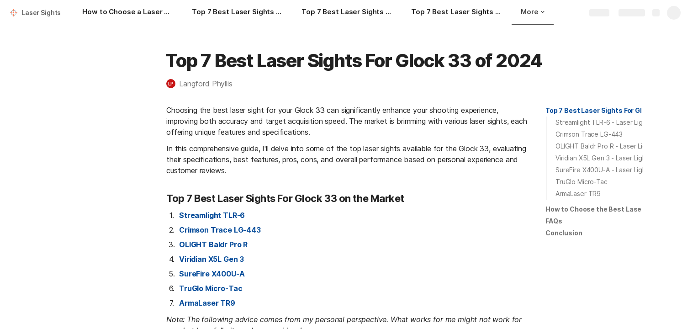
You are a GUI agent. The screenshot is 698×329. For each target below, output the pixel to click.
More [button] (533, 11)
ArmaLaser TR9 (207, 303)
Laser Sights (41, 12)
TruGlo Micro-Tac (210, 288)
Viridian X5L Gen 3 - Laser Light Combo (613, 158)
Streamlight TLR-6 (212, 215)
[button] (204, 83)
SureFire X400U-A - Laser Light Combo (613, 170)
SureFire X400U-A (211, 273)
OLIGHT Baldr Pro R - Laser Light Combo (615, 146)
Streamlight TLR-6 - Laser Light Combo (613, 122)
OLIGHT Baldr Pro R (213, 244)
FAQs (553, 221)
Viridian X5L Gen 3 (211, 259)
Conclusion (563, 233)
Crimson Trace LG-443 (220, 229)
